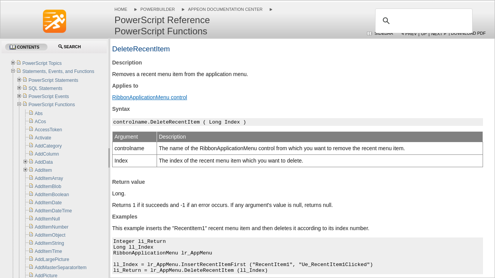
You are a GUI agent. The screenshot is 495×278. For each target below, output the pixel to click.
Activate (43, 138)
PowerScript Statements (54, 80)
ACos (40, 121)
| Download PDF (467, 33)
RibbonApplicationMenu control (149, 97)
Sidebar (384, 33)
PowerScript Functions (52, 104)
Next (436, 33)
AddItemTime (48, 251)
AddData (44, 162)
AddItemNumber (51, 227)
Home (120, 9)
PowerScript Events (49, 96)
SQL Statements (46, 88)
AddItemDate (48, 202)
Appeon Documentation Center (225, 9)
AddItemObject (50, 235)
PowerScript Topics (42, 63)
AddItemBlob (48, 186)
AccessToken (48, 129)
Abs (39, 113)
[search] (422, 20)
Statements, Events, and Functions (58, 71)
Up (424, 33)
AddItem (43, 170)
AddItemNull (47, 219)
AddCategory (48, 146)
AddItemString (49, 243)
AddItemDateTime (53, 211)
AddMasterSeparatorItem (61, 267)
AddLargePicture (52, 259)
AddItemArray (49, 178)
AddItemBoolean (52, 194)
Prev (411, 33)
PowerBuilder (157, 9)
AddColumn (47, 154)
